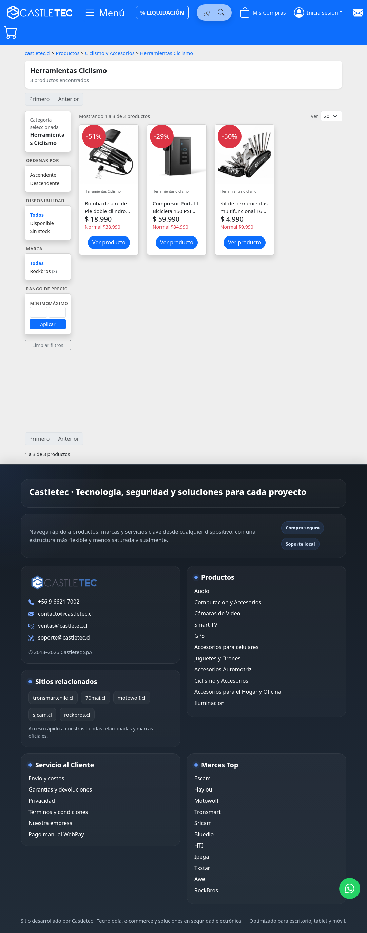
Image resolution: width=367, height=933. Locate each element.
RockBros (206, 890)
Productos (67, 53)
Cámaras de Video (217, 613)
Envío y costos (46, 778)
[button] (318, 12)
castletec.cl (37, 53)
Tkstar (202, 868)
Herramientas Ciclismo (166, 53)
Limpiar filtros (47, 345)
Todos (37, 215)
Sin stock (40, 231)
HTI (198, 845)
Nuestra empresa (50, 823)
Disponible (42, 223)
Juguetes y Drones (217, 658)
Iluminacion (209, 703)
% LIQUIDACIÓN (162, 12)
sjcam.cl (42, 714)
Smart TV (205, 624)
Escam (202, 778)
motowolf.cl (132, 697)
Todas (36, 263)
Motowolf (206, 800)
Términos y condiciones (58, 812)
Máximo (58, 303)
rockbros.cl (77, 714)
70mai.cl (95, 697)
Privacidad (41, 800)
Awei (200, 879)
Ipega (201, 856)
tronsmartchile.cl (53, 697)
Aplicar (47, 324)
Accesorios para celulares (226, 647)
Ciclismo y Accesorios (110, 53)
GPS (199, 636)
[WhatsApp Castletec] (349, 888)
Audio (201, 591)
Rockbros (43, 271)
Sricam (203, 823)
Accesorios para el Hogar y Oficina (237, 692)
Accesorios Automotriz (222, 669)
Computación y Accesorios (227, 602)
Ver (314, 116)
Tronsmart (207, 812)
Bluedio (204, 834)
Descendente (44, 183)
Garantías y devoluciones (60, 789)
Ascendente (43, 175)
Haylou (203, 789)
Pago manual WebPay (56, 834)
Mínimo (39, 303)
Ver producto (108, 242)
